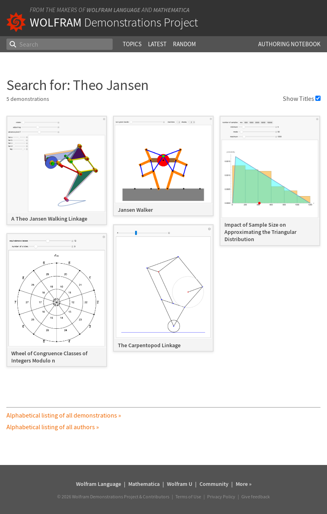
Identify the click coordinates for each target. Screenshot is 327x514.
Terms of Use (188, 497)
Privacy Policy (221, 497)
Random (184, 44)
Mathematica (171, 10)
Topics (132, 44)
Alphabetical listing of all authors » (52, 427)
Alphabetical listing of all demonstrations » (63, 415)
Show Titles (302, 98)
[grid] (163, 245)
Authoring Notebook (289, 44)
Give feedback (255, 497)
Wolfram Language (113, 10)
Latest (157, 44)
